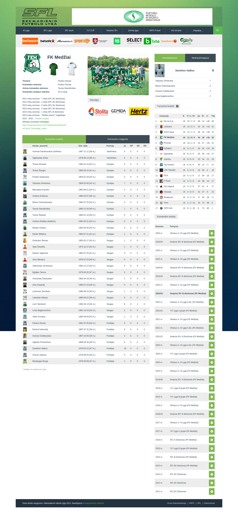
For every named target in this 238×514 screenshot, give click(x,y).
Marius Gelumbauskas (42, 202)
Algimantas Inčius (40, 158)
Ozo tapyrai (167, 186)
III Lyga (26, 30)
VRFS (191, 503)
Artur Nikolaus (38, 259)
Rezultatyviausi (170, 58)
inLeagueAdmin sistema (93, 503)
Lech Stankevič (39, 304)
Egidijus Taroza (39, 272)
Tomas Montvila (39, 164)
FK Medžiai (167, 137)
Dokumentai (209, 503)
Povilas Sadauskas (40, 177)
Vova (164, 202)
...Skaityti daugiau (41, 118)
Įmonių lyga (133, 30)
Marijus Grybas (39, 228)
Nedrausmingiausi (200, 58)
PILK (164, 175)
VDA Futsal (167, 132)
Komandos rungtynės (118, 139)
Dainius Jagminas (40, 253)
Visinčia (165, 159)
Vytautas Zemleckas (41, 183)
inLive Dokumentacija (176, 503)
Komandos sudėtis (54, 139)
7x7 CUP (91, 30)
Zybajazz (166, 148)
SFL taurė (69, 30)
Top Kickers (167, 165)
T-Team (165, 181)
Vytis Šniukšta (38, 247)
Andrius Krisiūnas (40, 196)
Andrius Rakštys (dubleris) (44, 221)
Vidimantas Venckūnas (42, 266)
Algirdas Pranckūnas (41, 342)
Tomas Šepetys (39, 215)
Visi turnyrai (176, 30)
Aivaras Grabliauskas (41, 336)
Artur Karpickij (38, 285)
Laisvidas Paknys (40, 297)
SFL (199, 503)
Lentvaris (166, 126)
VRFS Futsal (154, 30)
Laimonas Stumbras (41, 291)
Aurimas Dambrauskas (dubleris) (46, 151)
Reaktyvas (166, 197)
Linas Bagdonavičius (41, 310)
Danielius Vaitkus (39, 348)
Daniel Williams (39, 234)
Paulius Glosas (39, 323)
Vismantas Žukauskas (42, 278)
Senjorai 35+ (112, 30)
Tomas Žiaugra (38, 170)
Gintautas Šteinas (40, 240)
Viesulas (165, 192)
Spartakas (166, 154)
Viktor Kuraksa (38, 317)
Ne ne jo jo (166, 121)
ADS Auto (166, 208)
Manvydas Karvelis (40, 190)
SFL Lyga (48, 30)
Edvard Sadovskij (40, 329)
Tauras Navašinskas (41, 209)
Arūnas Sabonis (39, 355)
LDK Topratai (167, 170)
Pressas (165, 143)
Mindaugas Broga (40, 361)
